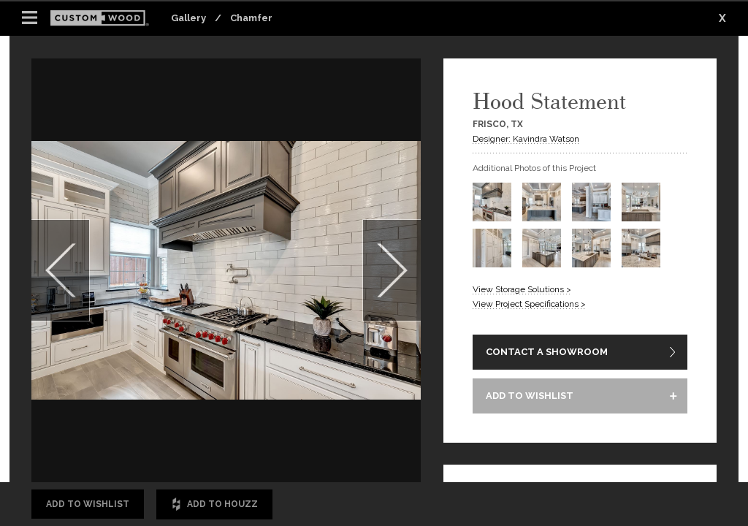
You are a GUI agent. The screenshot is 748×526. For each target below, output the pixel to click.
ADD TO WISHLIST (529, 395)
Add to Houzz (214, 504)
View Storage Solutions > (522, 289)
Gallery (188, 17)
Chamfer (251, 17)
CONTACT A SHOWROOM (547, 351)
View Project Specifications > (529, 304)
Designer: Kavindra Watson (526, 139)
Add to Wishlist (87, 504)
